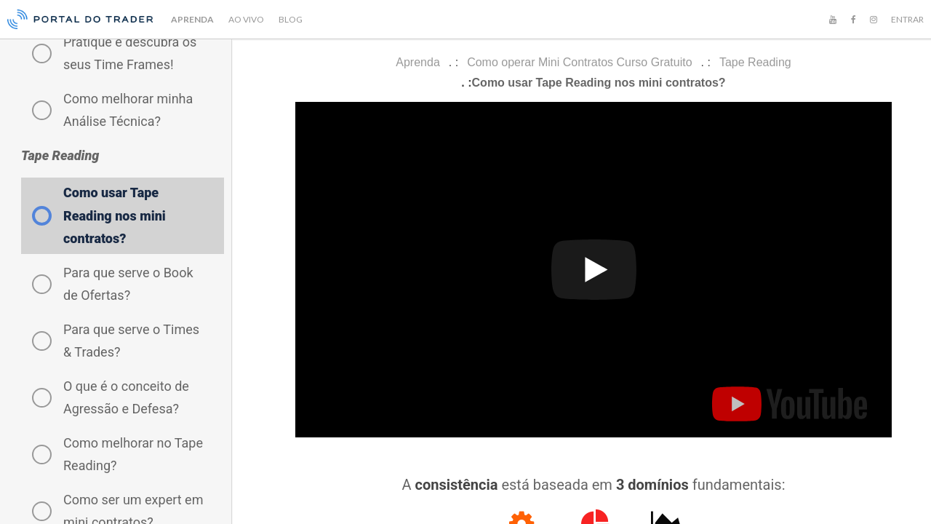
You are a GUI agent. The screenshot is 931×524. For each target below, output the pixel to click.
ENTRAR (907, 19)
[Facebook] (853, 20)
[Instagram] (873, 20)
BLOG (291, 19)
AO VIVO (246, 19)
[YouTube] (833, 20)
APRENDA (192, 19)
